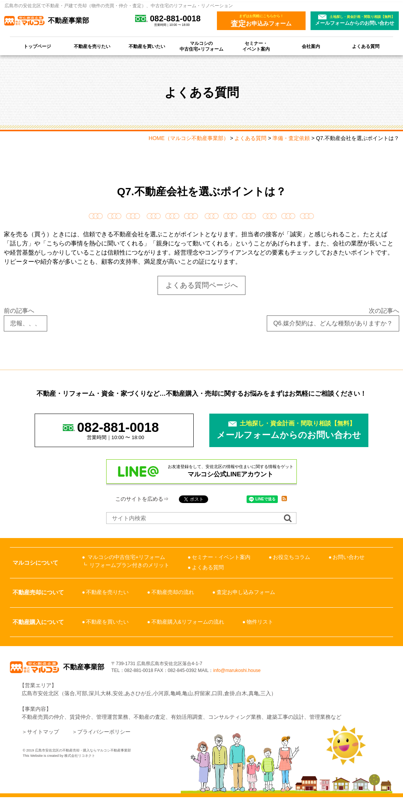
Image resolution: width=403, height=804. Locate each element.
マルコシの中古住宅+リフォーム (201, 46)
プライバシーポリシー (104, 739)
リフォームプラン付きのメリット (129, 565)
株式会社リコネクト (79, 762)
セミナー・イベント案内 (256, 46)
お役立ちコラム (291, 557)
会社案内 (311, 46)
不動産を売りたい (92, 46)
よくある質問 (365, 46)
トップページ (37, 46)
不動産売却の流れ (172, 593)
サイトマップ (43, 739)
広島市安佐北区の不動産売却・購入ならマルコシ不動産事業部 (83, 757)
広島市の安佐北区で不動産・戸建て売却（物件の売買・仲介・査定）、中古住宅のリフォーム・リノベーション (119, 5)
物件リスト (260, 622)
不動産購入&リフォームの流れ (187, 622)
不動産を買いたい (147, 46)
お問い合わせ (349, 557)
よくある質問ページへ (202, 285)
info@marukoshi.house (274, 674)
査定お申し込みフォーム (246, 593)
